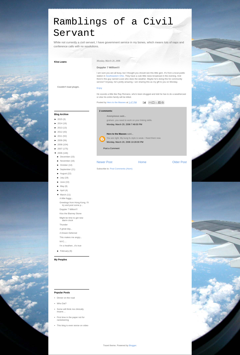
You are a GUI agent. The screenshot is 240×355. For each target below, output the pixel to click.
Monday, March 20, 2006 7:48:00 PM (124, 124)
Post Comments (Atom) (121, 168)
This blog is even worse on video (72, 325)
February (65, 251)
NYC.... (63, 241)
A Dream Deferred (68, 233)
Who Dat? (61, 303)
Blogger (132, 345)
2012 (60, 132)
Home (142, 162)
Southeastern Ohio (115, 76)
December (65, 156)
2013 (60, 127)
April (62, 190)
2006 (60, 153)
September (65, 169)
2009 (60, 140)
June (63, 182)
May (62, 186)
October (64, 165)
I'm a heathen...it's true (70, 245)
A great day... (66, 229)
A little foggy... (66, 198)
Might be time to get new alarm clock (71, 219)
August (64, 173)
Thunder (64, 224)
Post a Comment (111, 148)
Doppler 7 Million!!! (69, 209)
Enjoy (99, 88)
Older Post (179, 162)
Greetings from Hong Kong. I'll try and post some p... (74, 203)
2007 (60, 148)
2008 (60, 144)
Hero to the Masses (116, 134)
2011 (60, 136)
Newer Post (104, 162)
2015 (60, 119)
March (63, 194)
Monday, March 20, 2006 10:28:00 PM (125, 142)
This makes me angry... (71, 237)
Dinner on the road (66, 298)
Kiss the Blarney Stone (71, 213)
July (62, 177)
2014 (60, 123)
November (65, 161)
